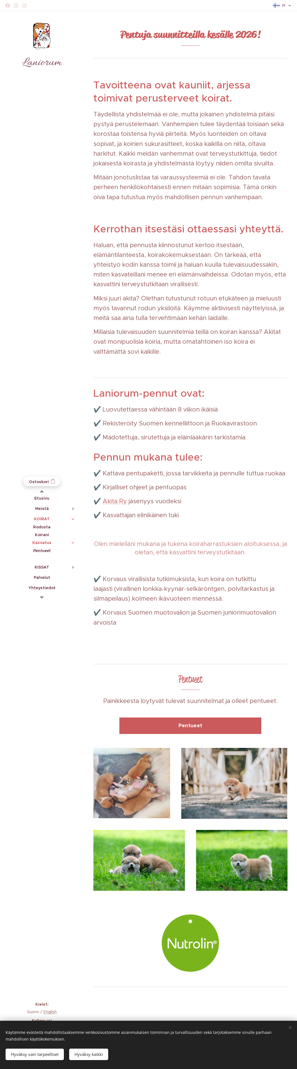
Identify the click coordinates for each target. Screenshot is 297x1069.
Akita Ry (115, 501)
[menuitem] (42, 498)
